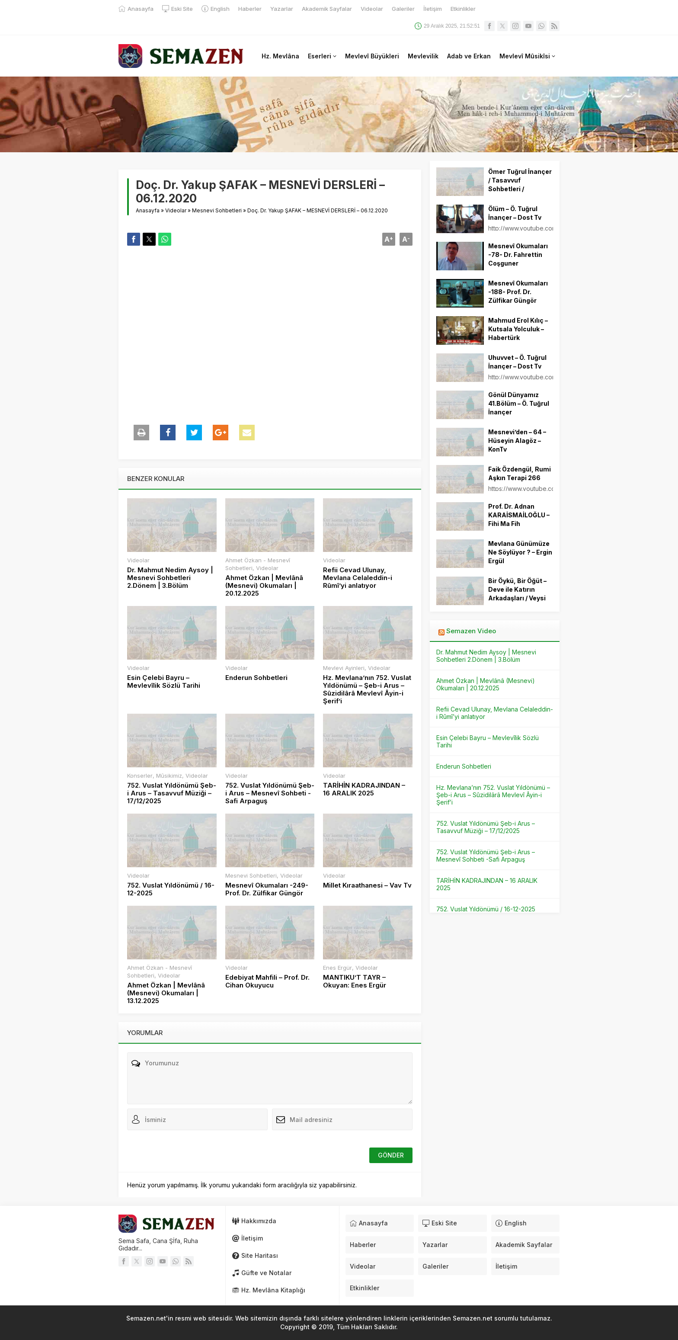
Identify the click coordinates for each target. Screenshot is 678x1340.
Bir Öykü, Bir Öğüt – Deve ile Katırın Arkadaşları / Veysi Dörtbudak (517, 593)
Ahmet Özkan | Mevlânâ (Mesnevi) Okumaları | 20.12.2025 (264, 585)
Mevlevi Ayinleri (344, 667)
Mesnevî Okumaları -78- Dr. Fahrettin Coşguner (518, 254)
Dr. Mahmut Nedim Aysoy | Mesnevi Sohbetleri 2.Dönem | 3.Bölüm (170, 578)
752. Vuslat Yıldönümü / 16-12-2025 (170, 889)
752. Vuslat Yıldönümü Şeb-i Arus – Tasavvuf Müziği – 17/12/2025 (171, 793)
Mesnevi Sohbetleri (217, 210)
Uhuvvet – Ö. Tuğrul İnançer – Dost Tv (517, 362)
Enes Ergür (337, 967)
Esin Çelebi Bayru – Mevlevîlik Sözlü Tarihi (163, 681)
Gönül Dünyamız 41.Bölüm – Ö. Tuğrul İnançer (518, 403)
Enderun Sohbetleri (256, 678)
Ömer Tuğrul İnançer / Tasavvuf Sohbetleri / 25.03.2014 (520, 184)
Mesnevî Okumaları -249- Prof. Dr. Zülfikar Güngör (266, 889)
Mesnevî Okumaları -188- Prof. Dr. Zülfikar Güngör (518, 291)
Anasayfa (148, 210)
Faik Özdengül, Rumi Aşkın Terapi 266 (519, 473)
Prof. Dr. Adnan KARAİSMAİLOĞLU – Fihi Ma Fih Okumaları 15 (519, 519)
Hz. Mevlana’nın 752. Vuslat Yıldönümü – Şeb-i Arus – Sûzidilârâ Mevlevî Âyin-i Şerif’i (367, 689)
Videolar (175, 210)
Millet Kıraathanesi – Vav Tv (367, 885)
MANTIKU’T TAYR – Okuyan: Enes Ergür (354, 981)
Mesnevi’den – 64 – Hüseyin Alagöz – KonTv (517, 440)
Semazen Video (471, 631)
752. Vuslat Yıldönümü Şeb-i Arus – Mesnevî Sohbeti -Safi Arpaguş (269, 793)
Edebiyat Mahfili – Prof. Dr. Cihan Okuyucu (267, 981)
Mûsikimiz (169, 775)
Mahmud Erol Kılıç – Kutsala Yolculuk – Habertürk (518, 329)
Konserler (140, 775)
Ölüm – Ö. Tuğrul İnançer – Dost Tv (514, 213)
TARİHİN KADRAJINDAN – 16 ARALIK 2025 (364, 789)
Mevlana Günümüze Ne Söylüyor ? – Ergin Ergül (520, 552)
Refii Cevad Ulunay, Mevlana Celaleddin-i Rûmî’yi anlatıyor (357, 578)
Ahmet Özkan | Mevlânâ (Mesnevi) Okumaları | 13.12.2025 (166, 993)
